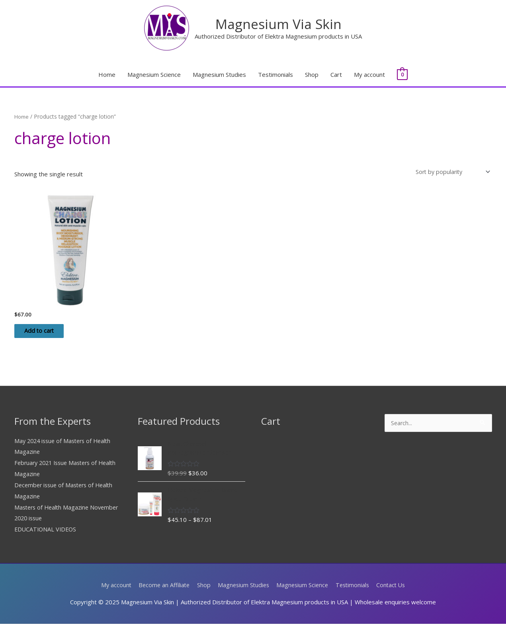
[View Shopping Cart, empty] (402, 75)
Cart (336, 75)
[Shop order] (450, 173)
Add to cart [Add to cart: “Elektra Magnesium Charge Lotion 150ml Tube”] (45, 333)
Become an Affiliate (160, 588)
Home (106, 75)
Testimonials (275, 75)
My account (369, 75)
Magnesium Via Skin (278, 23)
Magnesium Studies (219, 75)
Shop (311, 75)
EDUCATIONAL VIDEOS (46, 533)
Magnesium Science (154, 75)
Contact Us (395, 588)
